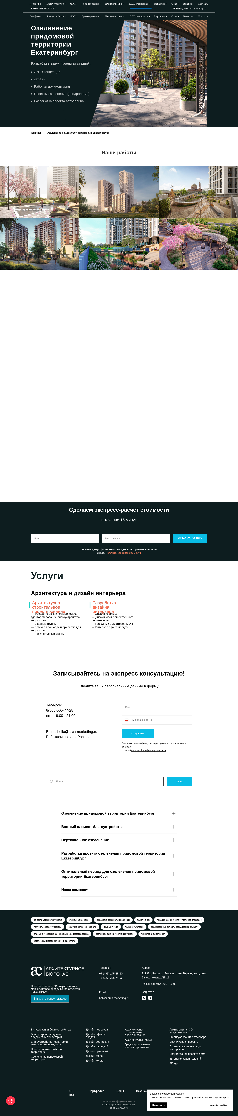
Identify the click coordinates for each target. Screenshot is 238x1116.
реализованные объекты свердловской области (174, 927)
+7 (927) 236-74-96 (194, 4)
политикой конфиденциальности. (148, 750)
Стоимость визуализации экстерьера (186, 1048)
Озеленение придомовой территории (47, 1058)
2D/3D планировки (138, 16)
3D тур (174, 1063)
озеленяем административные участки (115, 934)
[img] (174, 6)
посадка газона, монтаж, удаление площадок (179, 920)
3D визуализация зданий (185, 1058)
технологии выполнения (153, 934)
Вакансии (188, 16)
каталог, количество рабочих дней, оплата (54, 941)
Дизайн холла (94, 1060)
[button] (50, 998)
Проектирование (90, 16)
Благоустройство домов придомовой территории (46, 1036)
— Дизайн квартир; (104, 613)
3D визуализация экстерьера (188, 1037)
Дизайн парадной (97, 1046)
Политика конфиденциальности (119, 1101)
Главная (36, 132)
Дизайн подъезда (97, 1029)
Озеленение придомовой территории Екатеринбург (78, 132)
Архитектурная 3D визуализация (181, 1031)
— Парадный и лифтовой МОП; (113, 623)
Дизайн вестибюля (98, 1041)
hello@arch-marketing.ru (191, 8)
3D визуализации (113, 16)
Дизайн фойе (94, 1055)
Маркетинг (159, 16)
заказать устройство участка (48, 920)
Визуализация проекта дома (188, 1053)
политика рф (143, 920)
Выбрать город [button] (161, 6)
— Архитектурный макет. (47, 633)
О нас (174, 16)
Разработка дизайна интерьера (104, 607)
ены (120, 1091)
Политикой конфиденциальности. (123, 553)
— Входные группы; (44, 623)
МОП (72, 16)
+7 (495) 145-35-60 (111, 973)
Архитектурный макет (138, 1039)
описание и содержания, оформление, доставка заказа (61, 934)
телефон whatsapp (134, 927)
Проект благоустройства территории (46, 1050)
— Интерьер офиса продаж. (110, 627)
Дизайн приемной (97, 1051)
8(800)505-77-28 (59, 710)
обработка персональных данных (113, 920)
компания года (111, 927)
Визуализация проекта (184, 1041)
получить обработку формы (47, 927)
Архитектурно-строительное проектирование (48, 607)
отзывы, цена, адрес (79, 920)
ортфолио (96, 1091)
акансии (142, 1091)
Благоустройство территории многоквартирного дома (49, 1043)
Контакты (203, 16)
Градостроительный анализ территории (137, 1046)
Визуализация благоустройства (51, 1029)
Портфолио (35, 16)
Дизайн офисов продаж (95, 1036)
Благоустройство (55, 16)
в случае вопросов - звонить (82, 927)
